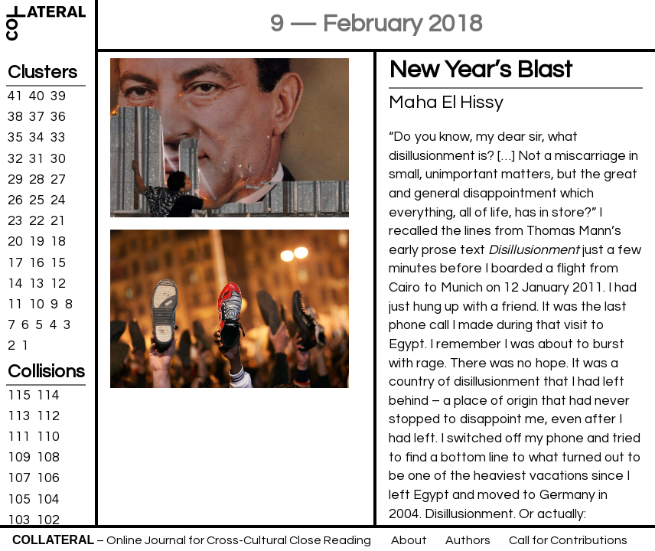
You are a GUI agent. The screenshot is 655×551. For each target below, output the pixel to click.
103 (19, 520)
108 (48, 458)
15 (58, 262)
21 (58, 221)
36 (58, 117)
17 (15, 262)
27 (58, 180)
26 (15, 200)
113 (19, 416)
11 (15, 304)
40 (36, 96)
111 (19, 437)
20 (15, 242)
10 (36, 304)
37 (36, 117)
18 (58, 242)
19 (36, 242)
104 (48, 499)
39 (58, 96)
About (409, 540)
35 (15, 138)
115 (19, 395)
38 (15, 117)
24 (58, 200)
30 (58, 158)
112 (48, 416)
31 (36, 158)
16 (36, 262)
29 (15, 180)
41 (15, 96)
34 (36, 138)
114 (48, 395)
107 (19, 478)
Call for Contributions (568, 540)
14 (15, 283)
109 (19, 458)
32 (15, 158)
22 (36, 221)
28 (36, 180)
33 (58, 138)
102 (48, 520)
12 (58, 283)
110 (48, 437)
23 (15, 221)
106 (48, 478)
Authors (467, 540)
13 (36, 283)
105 (19, 499)
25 (36, 200)
